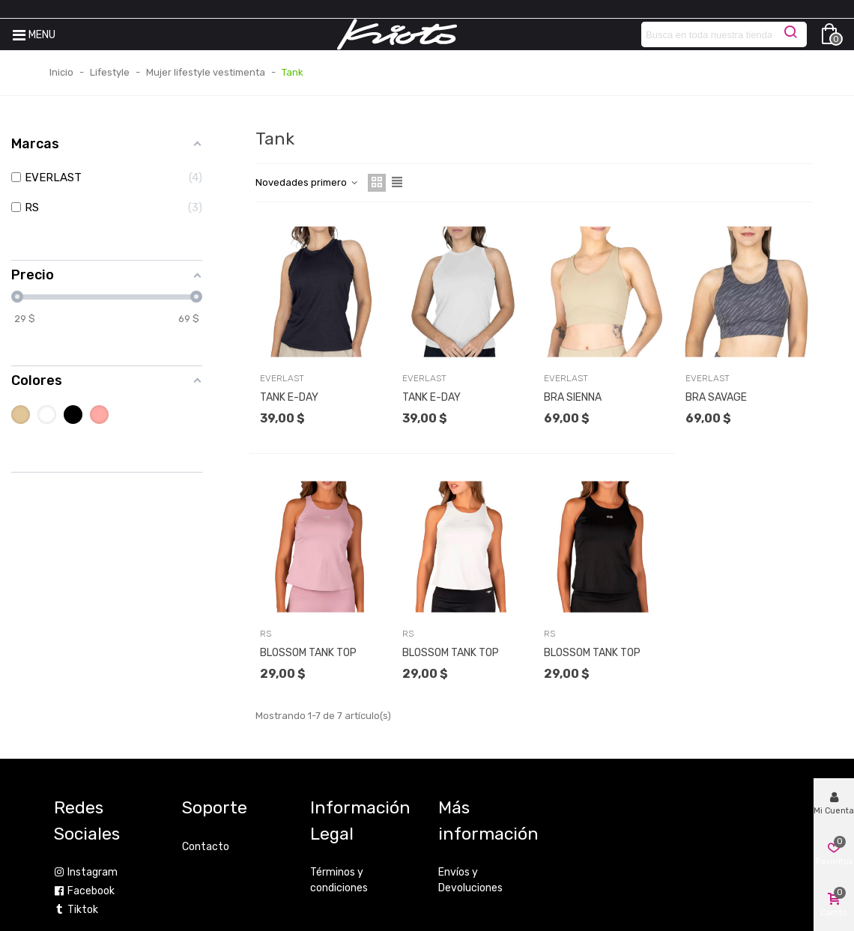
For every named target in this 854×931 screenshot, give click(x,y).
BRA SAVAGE (716, 397)
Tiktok (76, 910)
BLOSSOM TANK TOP (308, 652)
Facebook (84, 891)
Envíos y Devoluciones (470, 880)
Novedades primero (307, 182)
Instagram (86, 872)
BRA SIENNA (573, 397)
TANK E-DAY (289, 397)
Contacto (205, 846)
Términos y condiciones (339, 880)
